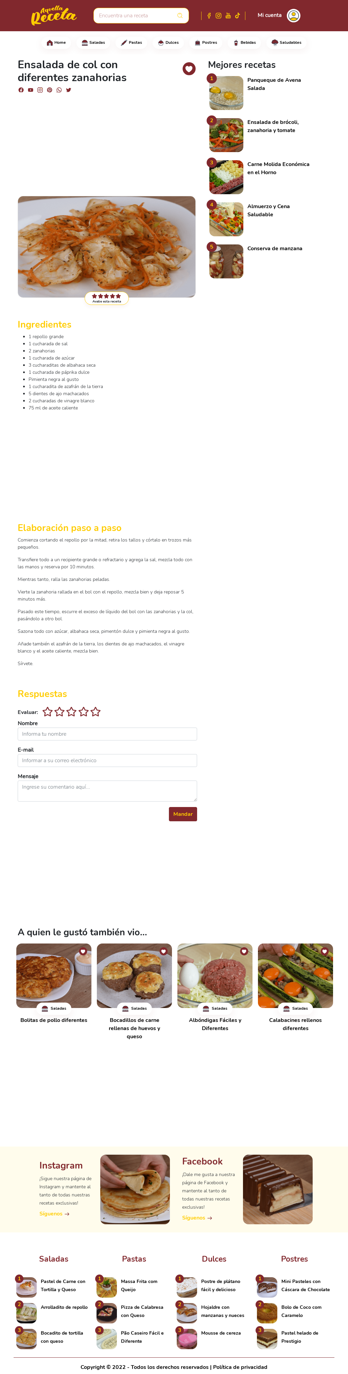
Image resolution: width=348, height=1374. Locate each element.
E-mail (26, 750)
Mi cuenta (269, 15)
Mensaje (28, 776)
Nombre (28, 723)
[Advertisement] (107, 141)
